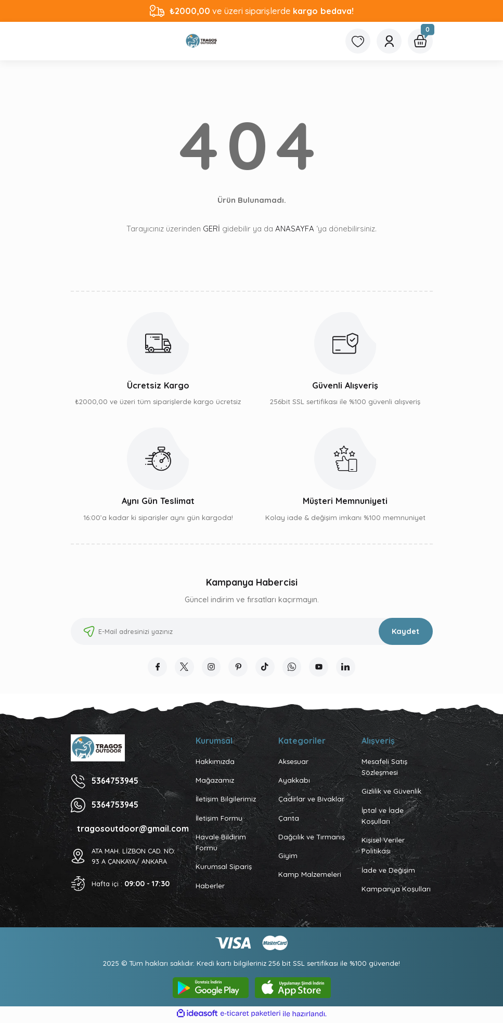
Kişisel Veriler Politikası (383, 847)
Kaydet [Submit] (405, 631)
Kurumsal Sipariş (224, 868)
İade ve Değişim (388, 871)
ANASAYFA (294, 229)
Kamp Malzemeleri (309, 876)
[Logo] (201, 41)
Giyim (288, 857)
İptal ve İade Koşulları (383, 817)
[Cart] (420, 41)
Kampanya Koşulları (396, 890)
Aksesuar (293, 763)
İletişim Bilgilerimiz (226, 801)
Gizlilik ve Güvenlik (391, 793)
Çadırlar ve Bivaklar (311, 801)
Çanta (288, 819)
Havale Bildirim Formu (221, 843)
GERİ (211, 229)
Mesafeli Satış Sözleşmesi (384, 768)
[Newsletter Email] (252, 631)
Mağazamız (215, 782)
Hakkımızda (215, 763)
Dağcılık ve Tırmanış (311, 838)
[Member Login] (389, 41)
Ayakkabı (294, 782)
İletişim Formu (219, 819)
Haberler (210, 887)
